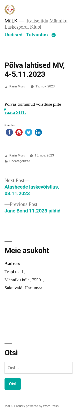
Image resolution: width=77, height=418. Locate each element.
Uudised (13, 35)
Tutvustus (37, 35)
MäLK (11, 21)
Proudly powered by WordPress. (36, 406)
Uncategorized (19, 161)
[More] (53, 35)
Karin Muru (17, 86)
